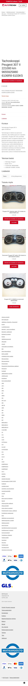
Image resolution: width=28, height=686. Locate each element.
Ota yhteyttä (5, 627)
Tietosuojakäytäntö (6, 610)
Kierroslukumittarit (20, 12)
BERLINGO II (5, 425)
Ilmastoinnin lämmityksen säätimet (10, 366)
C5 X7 (3, 456)
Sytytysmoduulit (6, 532)
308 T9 (3, 405)
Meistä (3, 624)
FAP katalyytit (5, 319)
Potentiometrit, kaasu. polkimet (9, 510)
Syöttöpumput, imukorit (7, 530)
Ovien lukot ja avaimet (7, 508)
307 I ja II (4, 13)
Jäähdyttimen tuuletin (7, 373)
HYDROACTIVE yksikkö (7, 356)
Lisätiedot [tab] (4, 118)
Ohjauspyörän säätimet (7, 503)
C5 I (3, 452)
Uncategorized (5, 547)
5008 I (3, 415)
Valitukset (4, 638)
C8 (2, 459)
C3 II (3, 437)
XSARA (3, 476)
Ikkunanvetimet (5, 361)
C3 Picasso (4, 442)
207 (2, 393)
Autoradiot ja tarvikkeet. (7, 346)
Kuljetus (4, 616)
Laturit (3, 493)
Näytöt (3, 501)
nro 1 (3, 471)
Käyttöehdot (5, 613)
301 (2, 398)
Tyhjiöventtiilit (5, 537)
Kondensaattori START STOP (9, 481)
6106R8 (21, 105)
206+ (3, 390)
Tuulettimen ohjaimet (7, 535)
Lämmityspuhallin (6, 491)
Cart (22, 682)
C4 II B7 (3, 447)
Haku (14, 683)
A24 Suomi (5, 677)
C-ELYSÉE (4, 429)
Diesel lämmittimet (6, 351)
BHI (2, 349)
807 (2, 420)
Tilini (3, 635)
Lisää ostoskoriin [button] (14, 306)
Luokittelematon (6, 327)
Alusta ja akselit (5, 317)
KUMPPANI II (5, 464)
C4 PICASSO (5, 449)
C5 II (3, 454)
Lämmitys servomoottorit (8, 488)
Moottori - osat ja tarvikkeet (8, 329)
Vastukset (4, 540)
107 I (3, 385)
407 (2, 412)
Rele (3, 515)
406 (2, 410)
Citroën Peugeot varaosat (8, 607)
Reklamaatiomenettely (7, 629)
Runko (3, 336)
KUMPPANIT (5, 469)
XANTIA (3, 474)
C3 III (3, 439)
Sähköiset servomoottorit (8, 518)
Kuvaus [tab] (4, 114)
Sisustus (4, 542)
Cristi (3, 461)
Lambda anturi (5, 486)
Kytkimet (4, 483)
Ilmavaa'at (4, 368)
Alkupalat (4, 341)
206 (2, 388)
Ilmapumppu (5, 363)
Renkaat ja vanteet (6, 334)
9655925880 (4, 107)
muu (3, 496)
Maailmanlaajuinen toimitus (9, 618)
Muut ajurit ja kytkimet (7, 498)
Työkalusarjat (5, 545)
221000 (13, 105)
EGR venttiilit (5, 354)
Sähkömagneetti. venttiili (8, 520)
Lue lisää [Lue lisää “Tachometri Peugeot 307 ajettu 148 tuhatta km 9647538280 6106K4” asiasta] (14, 266)
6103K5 (17, 105)
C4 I (3, 444)
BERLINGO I (5, 422)
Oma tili (4, 683)
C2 (2, 432)
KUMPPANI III (5, 466)
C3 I (3, 434)
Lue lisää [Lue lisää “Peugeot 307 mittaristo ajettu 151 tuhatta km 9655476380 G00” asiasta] (14, 222)
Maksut (3, 621)
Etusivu (3, 12)
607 (2, 417)
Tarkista (4, 632)
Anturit (3, 344)
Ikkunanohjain (5, 358)
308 (2, 403)
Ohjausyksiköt (5, 505)
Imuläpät (4, 371)
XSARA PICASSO (6, 479)
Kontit (3, 324)
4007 (3, 407)
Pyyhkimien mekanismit (7, 513)
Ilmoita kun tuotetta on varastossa (12, 80)
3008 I (3, 395)
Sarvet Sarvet (5, 525)
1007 (3, 383)
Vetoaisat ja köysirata (7, 550)
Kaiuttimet (4, 378)
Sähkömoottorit (5, 523)
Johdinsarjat (5, 376)
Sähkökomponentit (10, 12)
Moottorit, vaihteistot (7, 331)
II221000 (10, 107)
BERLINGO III (5, 427)
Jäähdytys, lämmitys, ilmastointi (9, 322)
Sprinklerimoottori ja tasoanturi (9, 528)
